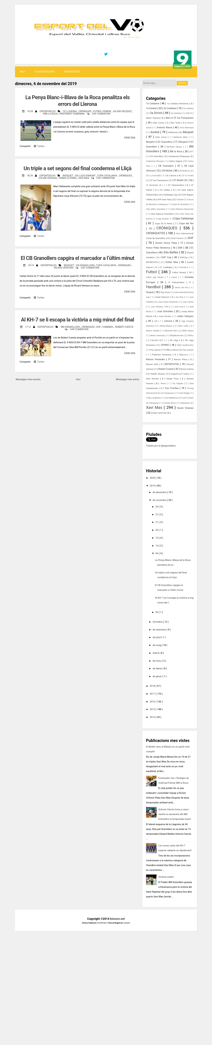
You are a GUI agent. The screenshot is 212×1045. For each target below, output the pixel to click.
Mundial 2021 (157, 340)
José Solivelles (165, 311)
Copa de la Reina (164, 223)
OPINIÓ (165, 345)
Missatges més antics (127, 379)
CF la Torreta (187, 175)
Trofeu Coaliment (153, 398)
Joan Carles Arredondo (168, 302)
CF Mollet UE (180, 180)
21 (157, 522)
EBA (180, 247)
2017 (153, 693)
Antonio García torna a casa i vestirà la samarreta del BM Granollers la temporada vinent (174, 814)
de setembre (159, 629)
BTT (192, 151)
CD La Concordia (153, 175)
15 (157, 537)
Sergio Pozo (173, 378)
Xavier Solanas (185, 408)
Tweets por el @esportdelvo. (161, 445)
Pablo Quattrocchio (185, 345)
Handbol (108, 326)
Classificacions (44, 71)
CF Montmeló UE (154, 185)
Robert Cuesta (124, 326)
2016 (153, 701)
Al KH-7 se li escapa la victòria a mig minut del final (77, 320)
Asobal (155, 132)
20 (157, 530)
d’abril (156, 653)
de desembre (160, 492)
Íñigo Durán (165, 292)
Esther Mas (172, 262)
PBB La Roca (50, 113)
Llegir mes (129, 137)
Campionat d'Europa (155, 161)
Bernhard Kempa (175, 147)
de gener (157, 676)
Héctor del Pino (182, 287)
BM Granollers (71, 326)
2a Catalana (170, 108)
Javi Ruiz (179, 297)
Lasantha (126, 923)
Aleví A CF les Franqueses (179, 117)
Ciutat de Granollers (181, 204)
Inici (22, 71)
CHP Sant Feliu (164, 199)
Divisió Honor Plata (166, 242)
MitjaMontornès (177, 335)
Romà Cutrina (68, 178)
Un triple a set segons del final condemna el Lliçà (77, 168)
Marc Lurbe (183, 326)
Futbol (152, 272)
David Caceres (177, 238)
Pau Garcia (155, 349)
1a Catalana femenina (178, 103)
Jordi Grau (179, 307)
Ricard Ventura (64, 267)
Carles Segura (176, 161)
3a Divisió (156, 113)
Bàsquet (68, 175)
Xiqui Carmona (159, 413)
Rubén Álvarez (158, 373)
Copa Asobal (163, 219)
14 (157, 545)
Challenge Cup (170, 194)
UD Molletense (172, 398)
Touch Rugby (184, 393)
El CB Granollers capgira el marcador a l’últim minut (77, 258)
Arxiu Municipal (186, 128)
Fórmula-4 (184, 267)
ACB (188, 113)
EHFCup (184, 257)
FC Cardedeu (166, 267)
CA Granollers (157, 156)
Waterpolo (185, 403)
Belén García (161, 137)
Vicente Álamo (170, 403)
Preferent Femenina (72, 113)
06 (157, 553)
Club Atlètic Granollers (156, 209)
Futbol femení (102, 111)
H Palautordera (177, 282)
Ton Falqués (178, 383)
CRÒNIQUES (85, 111)
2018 (153, 686)
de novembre (160, 500)
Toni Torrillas (172, 388)
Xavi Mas (84, 178)
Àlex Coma (159, 122)
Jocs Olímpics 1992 (160, 307)
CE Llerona (70, 111)
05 (157, 612)
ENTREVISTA (153, 262)
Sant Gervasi (153, 378)
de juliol (157, 637)
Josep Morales (165, 316)
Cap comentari (101, 113)
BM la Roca (176, 151)
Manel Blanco (166, 326)
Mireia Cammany (158, 335)
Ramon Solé (152, 364)
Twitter (39, 146)
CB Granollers (85, 265)
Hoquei (150, 292)
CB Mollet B (184, 171)
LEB (156, 321)
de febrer (158, 668)
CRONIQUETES (72, 71)
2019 (153, 485)
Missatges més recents (28, 379)
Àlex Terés (175, 122)
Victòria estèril (166, 876)
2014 (153, 717)
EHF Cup (167, 257)
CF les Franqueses (159, 180)
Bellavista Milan (181, 137)
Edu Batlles (171, 252)
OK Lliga (174, 340)
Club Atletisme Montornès (182, 209)
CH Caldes (165, 190)
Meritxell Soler (171, 331)
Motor (190, 335)
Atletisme (173, 132)
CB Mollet (167, 170)
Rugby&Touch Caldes (180, 374)
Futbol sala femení (155, 277)
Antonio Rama (165, 127)
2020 (153, 477)
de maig (157, 645)
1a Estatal (151, 108)
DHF (98, 326)
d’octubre (158, 621)
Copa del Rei (186, 223)
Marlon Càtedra (153, 331)
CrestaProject (102, 923)
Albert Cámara (153, 118)
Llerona (168, 321)
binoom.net (117, 918)
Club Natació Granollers (163, 214)
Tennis (163, 383)
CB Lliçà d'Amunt (85, 175)
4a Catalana (176, 113)
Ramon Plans (181, 359)
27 (157, 514)
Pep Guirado (188, 350)
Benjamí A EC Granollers (159, 141)
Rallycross (184, 355)
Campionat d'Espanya (179, 156)
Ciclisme (180, 199)
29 (157, 506)
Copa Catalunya (107, 175)
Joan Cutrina (187, 302)
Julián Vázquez (122, 111)
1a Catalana (153, 103)
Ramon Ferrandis (156, 359)
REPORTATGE (172, 364)
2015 (153, 709)
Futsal (175, 277)
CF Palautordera (176, 185)
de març (157, 660)
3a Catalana (188, 108)
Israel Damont (162, 297)
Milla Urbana (187, 331)
